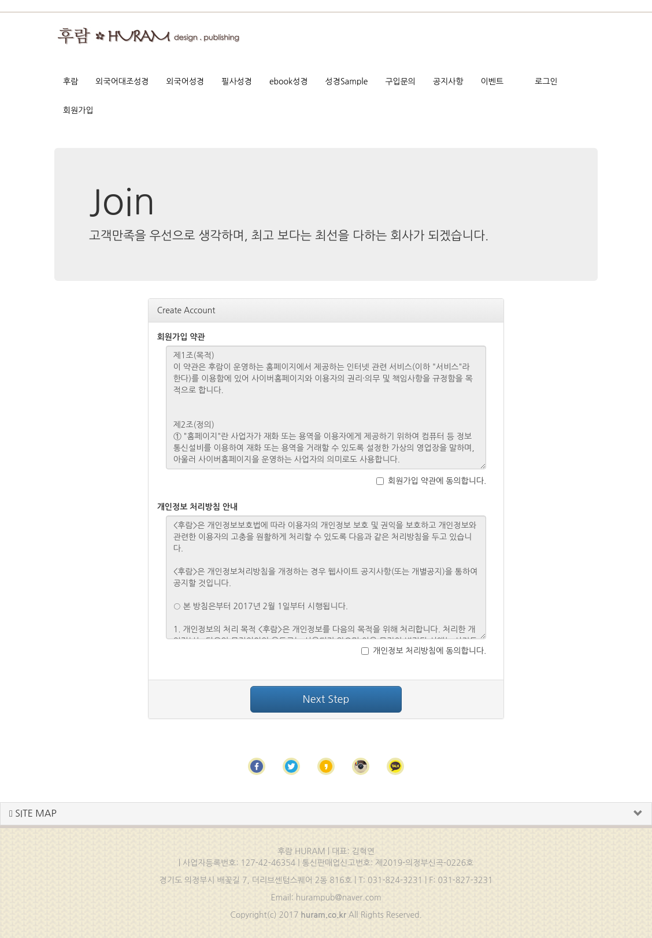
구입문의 (400, 81)
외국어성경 (185, 81)
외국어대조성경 (122, 81)
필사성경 (236, 81)
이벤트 (492, 81)
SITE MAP (33, 813)
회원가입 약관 (181, 337)
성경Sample (346, 81)
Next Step (326, 699)
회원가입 (78, 110)
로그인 (546, 81)
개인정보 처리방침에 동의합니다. (423, 651)
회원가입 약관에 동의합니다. (431, 481)
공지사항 (448, 81)
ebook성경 (288, 81)
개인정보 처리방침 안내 (197, 507)
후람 (70, 81)
